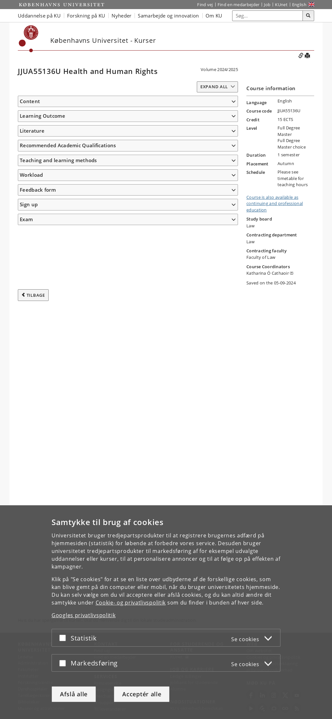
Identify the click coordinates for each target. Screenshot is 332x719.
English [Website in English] (299, 4)
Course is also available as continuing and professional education (274, 203)
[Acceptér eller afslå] (64, 637)
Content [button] (30, 101)
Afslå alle (74, 694)
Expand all (214, 87)
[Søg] (308, 15)
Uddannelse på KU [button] (39, 15)
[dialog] (166, 612)
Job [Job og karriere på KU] (267, 4)
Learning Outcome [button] (42, 271)
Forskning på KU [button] (86, 15)
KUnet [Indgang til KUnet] (281, 4)
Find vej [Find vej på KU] (205, 4)
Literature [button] (32, 440)
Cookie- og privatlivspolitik (131, 602)
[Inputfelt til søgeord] (267, 15)
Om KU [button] (214, 15)
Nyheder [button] (121, 15)
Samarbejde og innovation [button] (168, 15)
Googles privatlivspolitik (84, 615)
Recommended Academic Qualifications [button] (68, 496)
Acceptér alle (141, 694)
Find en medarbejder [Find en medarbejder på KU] (239, 4)
